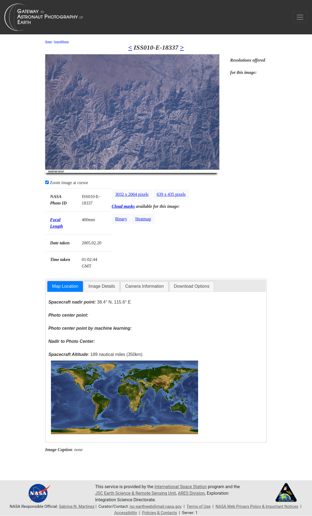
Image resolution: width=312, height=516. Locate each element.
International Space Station (181, 486)
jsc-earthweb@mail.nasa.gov (156, 506)
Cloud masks (123, 206)
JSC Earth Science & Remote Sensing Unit (135, 493)
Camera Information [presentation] (144, 286)
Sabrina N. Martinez (77, 506)
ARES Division (191, 493)
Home (48, 41)
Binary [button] (121, 219)
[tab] (65, 286)
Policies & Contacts (159, 512)
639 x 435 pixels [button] (171, 194)
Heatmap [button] (143, 219)
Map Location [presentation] (65, 286)
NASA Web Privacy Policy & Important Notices (257, 506)
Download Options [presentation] (192, 286)
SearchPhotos (61, 41)
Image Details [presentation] (101, 286)
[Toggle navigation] (300, 17)
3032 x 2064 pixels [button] (132, 194)
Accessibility (125, 512)
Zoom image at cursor (66, 182)
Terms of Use (199, 506)
